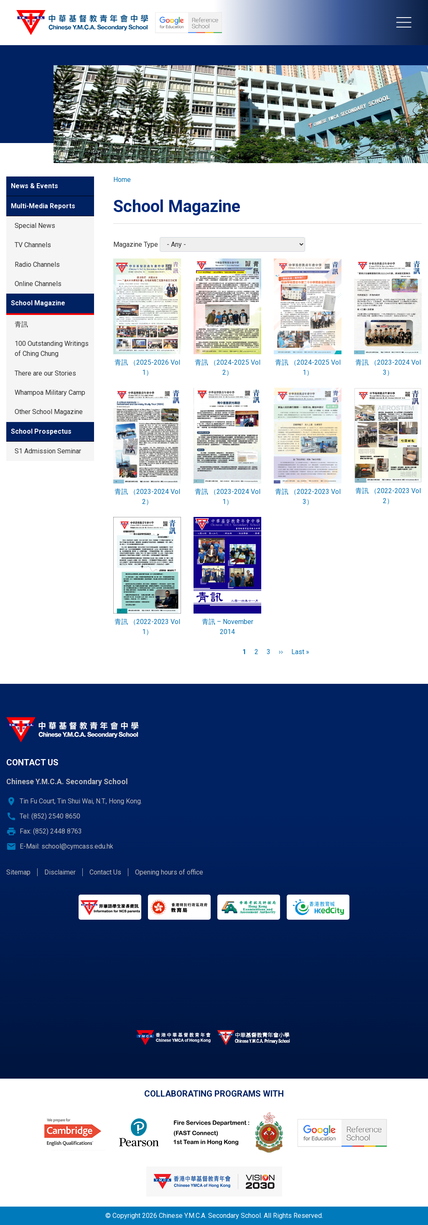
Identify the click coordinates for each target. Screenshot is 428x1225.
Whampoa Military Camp (50, 392)
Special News (35, 226)
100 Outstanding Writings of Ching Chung (52, 349)
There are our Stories (45, 373)
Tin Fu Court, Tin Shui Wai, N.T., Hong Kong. (81, 801)
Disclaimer (60, 872)
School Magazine (38, 303)
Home (122, 180)
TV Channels (33, 245)
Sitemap (18, 872)
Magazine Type (135, 244)
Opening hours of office (169, 872)
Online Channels (38, 284)
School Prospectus (41, 431)
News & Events (34, 186)
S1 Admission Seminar (48, 451)
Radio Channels (37, 265)
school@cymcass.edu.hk (77, 846)
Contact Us (105, 872)
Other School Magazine (49, 412)
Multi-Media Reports (43, 206)
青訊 (21, 324)
